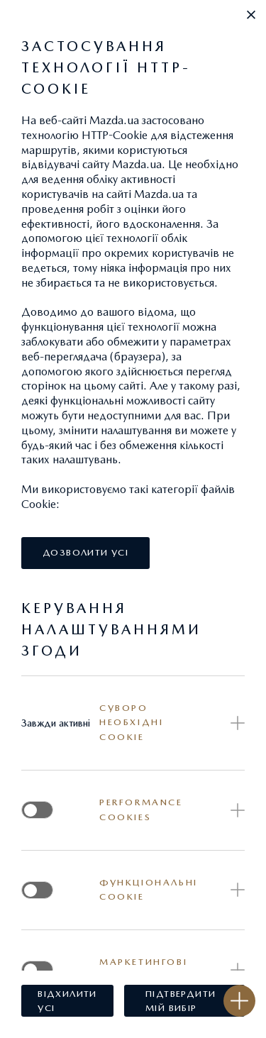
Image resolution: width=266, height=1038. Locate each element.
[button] (251, 15)
